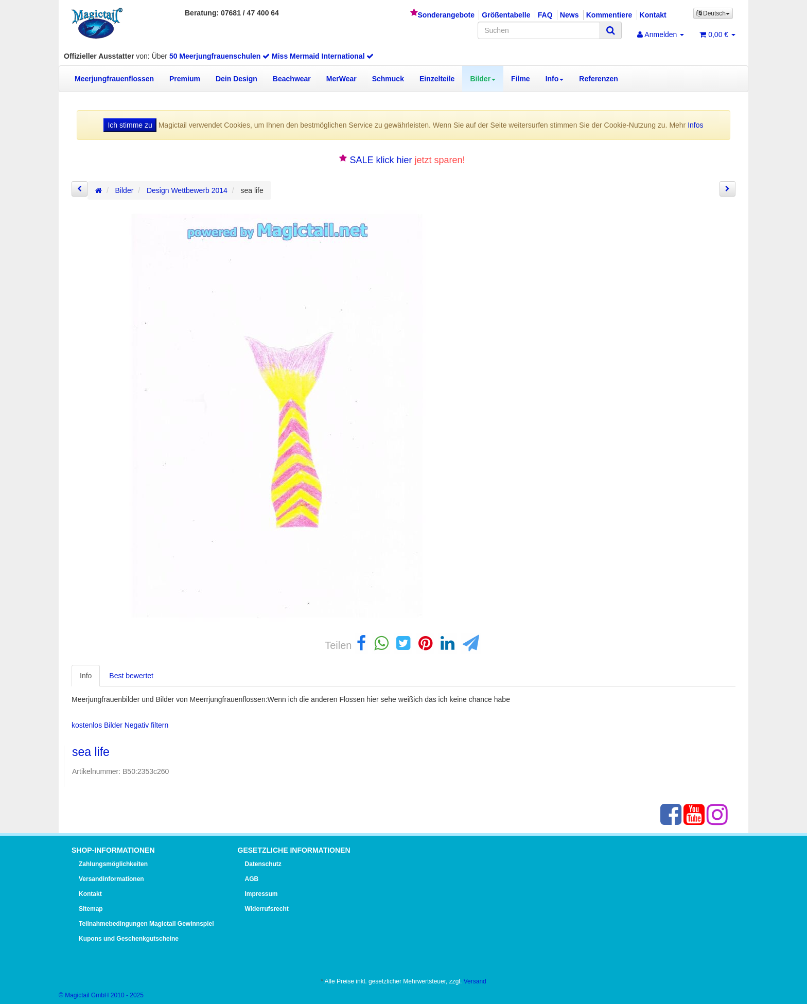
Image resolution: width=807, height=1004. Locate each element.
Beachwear (292, 79)
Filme (520, 79)
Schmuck (388, 79)
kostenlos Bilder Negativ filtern (120, 725)
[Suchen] (539, 30)
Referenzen (598, 79)
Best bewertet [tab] (131, 676)
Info (555, 79)
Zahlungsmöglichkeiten (113, 864)
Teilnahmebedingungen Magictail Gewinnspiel (146, 923)
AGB (252, 879)
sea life (91, 752)
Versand (475, 981)
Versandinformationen (111, 879)
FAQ (545, 15)
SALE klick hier (380, 160)
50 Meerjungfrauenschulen (219, 56)
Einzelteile (436, 79)
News (569, 15)
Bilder (483, 79)
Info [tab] (86, 676)
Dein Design (236, 79)
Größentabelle (506, 15)
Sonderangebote (446, 15)
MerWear (341, 79)
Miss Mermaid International (323, 56)
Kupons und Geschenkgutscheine (129, 938)
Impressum (261, 893)
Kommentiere (609, 15)
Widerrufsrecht (267, 908)
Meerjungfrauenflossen (114, 79)
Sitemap (91, 908)
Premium (184, 79)
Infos (695, 125)
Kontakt (653, 15)
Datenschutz (263, 864)
